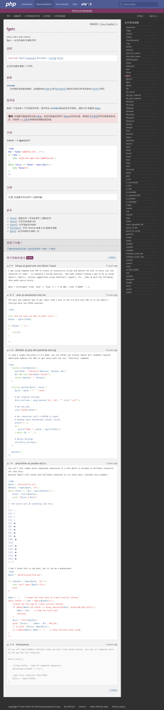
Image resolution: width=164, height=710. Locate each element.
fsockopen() (60, 89)
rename (129, 260)
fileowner (130, 118)
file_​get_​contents (133, 95)
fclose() (95, 89)
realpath (129, 250)
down (12, 266)
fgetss (128, 85)
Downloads (27, 4)
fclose (128, 63)
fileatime (130, 102)
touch (128, 286)
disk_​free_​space (133, 53)
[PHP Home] (11, 4)
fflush (128, 73)
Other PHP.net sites (99, 706)
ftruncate (130, 169)
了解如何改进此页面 (16, 249)
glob (128, 176)
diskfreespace (132, 60)
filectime (130, 105)
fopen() (48, 89)
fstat (128, 160)
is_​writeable (131, 202)
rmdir (128, 266)
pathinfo (129, 234)
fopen (128, 137)
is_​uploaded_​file (133, 195)
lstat (128, 218)
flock (128, 131)
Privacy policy (118, 706)
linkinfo (129, 215)
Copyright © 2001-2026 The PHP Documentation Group (34, 706)
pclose (129, 237)
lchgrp (128, 205)
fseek (128, 157)
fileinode (130, 111)
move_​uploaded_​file (134, 224)
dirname (129, 50)
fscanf (128, 153)
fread (128, 150)
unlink (128, 292)
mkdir (128, 221)
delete (129, 47)
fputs (128, 147)
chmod (129, 34)
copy (128, 43)
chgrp (128, 30)
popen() (13, 224)
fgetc (128, 76)
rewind (129, 263)
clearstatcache (132, 40)
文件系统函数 (59, 16)
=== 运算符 (25, 119)
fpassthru (130, 140)
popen (128, 241)
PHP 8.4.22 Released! (82, 10)
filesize (129, 124)
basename (130, 27)
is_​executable (132, 182)
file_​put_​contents (133, 98)
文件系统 (47, 16)
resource (31, 58)
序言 (8, 16)
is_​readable (131, 192)
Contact (82, 706)
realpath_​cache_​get (134, 254)
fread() (13, 218)
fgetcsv (129, 79)
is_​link (129, 189)
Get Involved (62, 4)
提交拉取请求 (34, 249)
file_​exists (130, 92)
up (8, 266)
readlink (129, 247)
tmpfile (129, 283)
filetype (129, 127)
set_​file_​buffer (132, 270)
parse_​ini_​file (132, 228)
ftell (128, 166)
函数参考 (17, 16)
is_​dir (128, 179)
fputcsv (129, 144)
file (127, 89)
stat (127, 273)
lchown (129, 208)
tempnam (130, 279)
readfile (129, 244)
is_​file (128, 186)
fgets (128, 82)
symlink (129, 276)
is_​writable (131, 199)
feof (128, 69)
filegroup (130, 108)
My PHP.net (69, 706)
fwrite (128, 173)
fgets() (13, 231)
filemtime (130, 115)
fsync (128, 163)
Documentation (44, 4)
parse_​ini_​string (133, 231)
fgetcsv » (153, 16)
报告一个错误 (48, 249)
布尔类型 (93, 116)
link (127, 211)
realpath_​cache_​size (135, 257)
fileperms (130, 121)
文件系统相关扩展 (32, 16)
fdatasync (130, 66)
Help (75, 4)
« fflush (140, 16)
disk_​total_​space (133, 56)
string (52, 58)
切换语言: (94, 24)
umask (129, 289)
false (60, 58)
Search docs (127, 4)
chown (129, 37)
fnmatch (129, 134)
